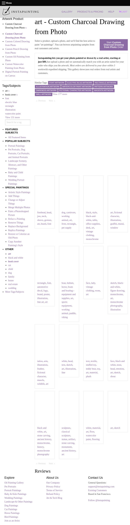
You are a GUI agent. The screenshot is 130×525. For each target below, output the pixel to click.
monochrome (92, 239)
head (49, 212)
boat (64, 283)
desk (88, 227)
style (94, 212)
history (40, 447)
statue (64, 439)
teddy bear (91, 369)
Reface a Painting (16, 219)
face (88, 283)
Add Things (13, 196)
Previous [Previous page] (42, 100)
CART (123, 11)
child (10, 269)
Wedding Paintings (13, 498)
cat (9, 265)
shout (112, 376)
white (64, 361)
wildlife (41, 384)
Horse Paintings (11, 513)
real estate (13, 284)
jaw (38, 216)
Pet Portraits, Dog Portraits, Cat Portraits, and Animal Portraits (19, 153)
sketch (113, 283)
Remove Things (15, 222)
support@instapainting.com (101, 486)
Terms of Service (54, 490)
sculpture (66, 428)
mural (121, 224)
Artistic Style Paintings (19, 192)
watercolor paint (13, 113)
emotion (120, 369)
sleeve (40, 220)
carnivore (70, 212)
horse (64, 287)
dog (10, 273)
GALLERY (67, 11)
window (114, 227)
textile (94, 361)
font (7, 98)
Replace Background (18, 226)
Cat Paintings (10, 509)
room (97, 290)
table (94, 220)
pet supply (66, 227)
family (11, 276)
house (11, 280)
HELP (111, 11)
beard (43, 224)
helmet (70, 283)
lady (93, 283)
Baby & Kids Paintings (15, 494)
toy (98, 369)
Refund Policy (53, 494)
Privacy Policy (53, 486)
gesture (47, 220)
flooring (96, 439)
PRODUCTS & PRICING (90, 11)
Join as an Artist (12, 520)
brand (40, 294)
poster (47, 294)
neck (44, 216)
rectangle (9, 106)
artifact (71, 439)
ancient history (44, 439)
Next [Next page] (53, 100)
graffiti (113, 224)
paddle (72, 313)
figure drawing (117, 290)
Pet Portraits (10, 486)
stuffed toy (91, 365)
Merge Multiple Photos (19, 207)
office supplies (93, 224)
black (88, 212)
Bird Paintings (11, 517)
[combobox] (17, 122)
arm (46, 361)
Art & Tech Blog (54, 498)
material (94, 372)
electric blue (11, 102)
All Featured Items (17, 137)
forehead (41, 212)
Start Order (114, 44)
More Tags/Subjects (14, 292)
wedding (12, 288)
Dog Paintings (11, 505)
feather (40, 369)
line (63, 372)
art (38, 224)
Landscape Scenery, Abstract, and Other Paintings (17, 165)
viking (65, 317)
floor (92, 431)
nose (119, 365)
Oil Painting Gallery (14, 482)
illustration (10, 109)
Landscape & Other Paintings (18, 501)
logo (46, 290)
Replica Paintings (16, 230)
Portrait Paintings (16, 146)
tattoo (40, 361)
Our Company (53, 482)
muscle (40, 380)
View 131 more (12, 117)
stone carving (43, 435)
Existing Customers (97, 490)
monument (67, 447)
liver (64, 224)
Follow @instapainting (99, 500)
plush (88, 376)
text (63, 365)
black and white (15, 257)
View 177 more (59, 94)
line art (40, 302)
